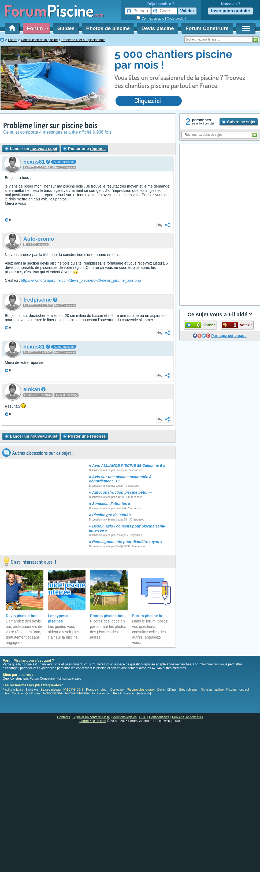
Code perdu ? (176, 18)
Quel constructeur (15, 678)
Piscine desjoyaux (141, 689)
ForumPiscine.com (206, 664)
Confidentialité (159, 717)
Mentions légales (125, 717)
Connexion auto (153, 18)
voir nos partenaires (69, 678)
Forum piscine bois (149, 616)
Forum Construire (206, 28)
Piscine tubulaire (77, 693)
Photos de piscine (108, 28)
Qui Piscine (32, 693)
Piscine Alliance (13, 689)
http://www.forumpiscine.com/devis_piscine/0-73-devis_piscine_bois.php (81, 280)
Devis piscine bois (22, 616)
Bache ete (32, 689)
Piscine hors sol (237, 689)
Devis (161, 689)
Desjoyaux (117, 689)
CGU (143, 717)
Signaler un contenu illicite (91, 717)
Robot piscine (53, 693)
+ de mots (144, 693)
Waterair (129, 693)
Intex (6, 693)
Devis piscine (157, 28)
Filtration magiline (212, 689)
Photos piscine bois (107, 616)
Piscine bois (73, 689)
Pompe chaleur (97, 689)
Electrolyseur (188, 689)
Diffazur (171, 689)
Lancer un (31, 148)
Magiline (17, 693)
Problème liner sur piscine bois (50, 126)
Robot (117, 693)
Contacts (63, 717)
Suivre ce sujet (238, 121)
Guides (66, 28)
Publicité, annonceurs (187, 717)
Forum (36, 28)
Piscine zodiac (100, 693)
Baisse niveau (51, 689)
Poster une (84, 148)
